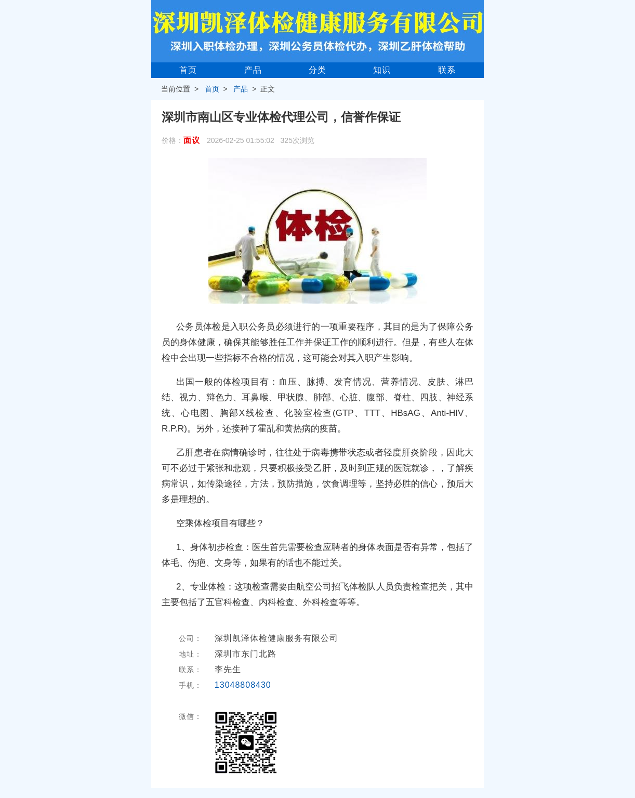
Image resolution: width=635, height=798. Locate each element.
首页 (188, 70)
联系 (447, 70)
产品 (253, 70)
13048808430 (243, 685)
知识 (382, 70)
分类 (317, 70)
